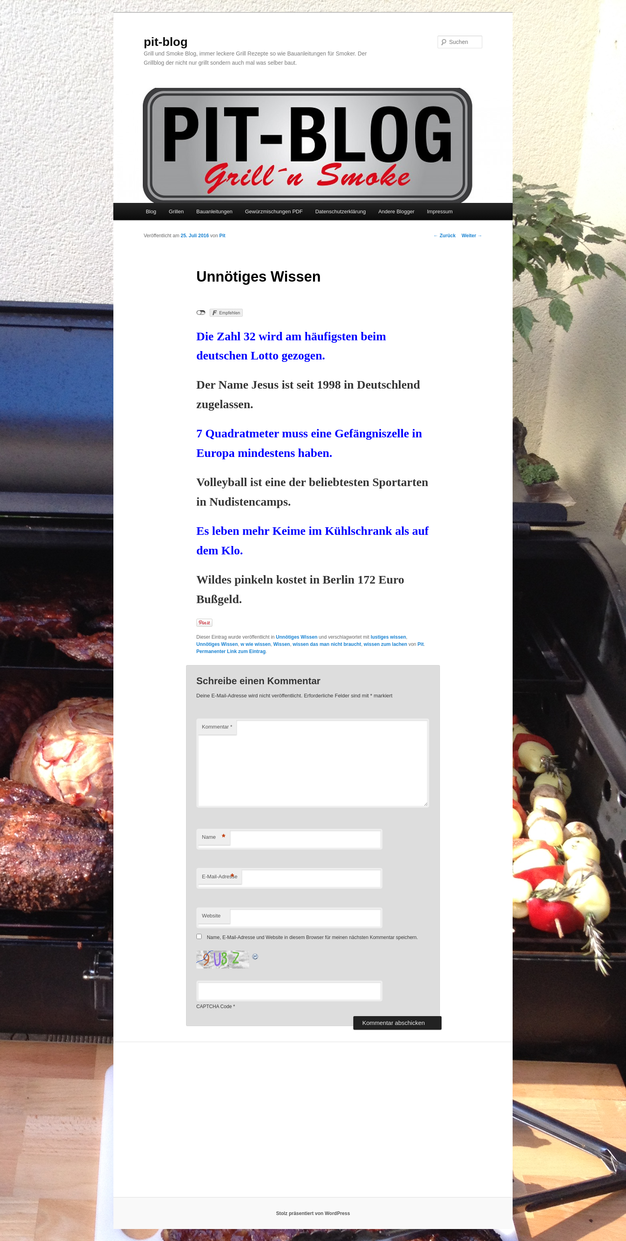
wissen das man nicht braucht (327, 644)
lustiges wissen (388, 637)
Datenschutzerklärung (340, 211)
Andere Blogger (396, 211)
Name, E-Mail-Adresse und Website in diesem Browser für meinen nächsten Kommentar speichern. (312, 937)
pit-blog (166, 41)
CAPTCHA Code (214, 1006)
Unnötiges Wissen (296, 637)
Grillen (176, 211)
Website (211, 916)
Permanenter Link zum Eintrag (230, 651)
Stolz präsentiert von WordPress (313, 1213)
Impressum (439, 211)
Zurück (445, 235)
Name (214, 837)
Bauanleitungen (214, 211)
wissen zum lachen (385, 644)
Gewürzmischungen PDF (274, 211)
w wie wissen (255, 644)
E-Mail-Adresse (220, 877)
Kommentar (217, 727)
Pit (222, 235)
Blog (151, 211)
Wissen (281, 644)
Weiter (472, 235)
